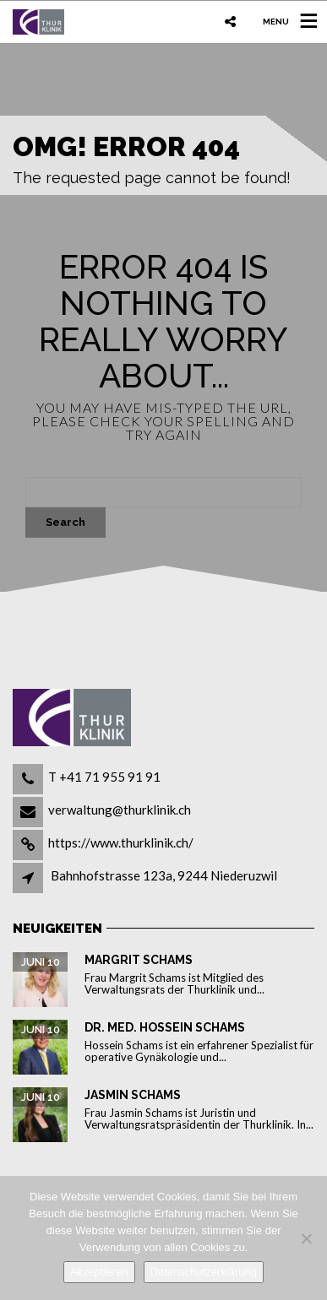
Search (65, 522)
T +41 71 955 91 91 (104, 776)
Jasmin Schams (132, 1095)
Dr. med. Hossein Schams (164, 1027)
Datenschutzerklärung (203, 1271)
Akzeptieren (99, 1271)
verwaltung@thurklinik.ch (119, 809)
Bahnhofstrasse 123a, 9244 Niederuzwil (164, 875)
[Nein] (305, 1238)
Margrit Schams (138, 960)
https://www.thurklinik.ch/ (120, 842)
